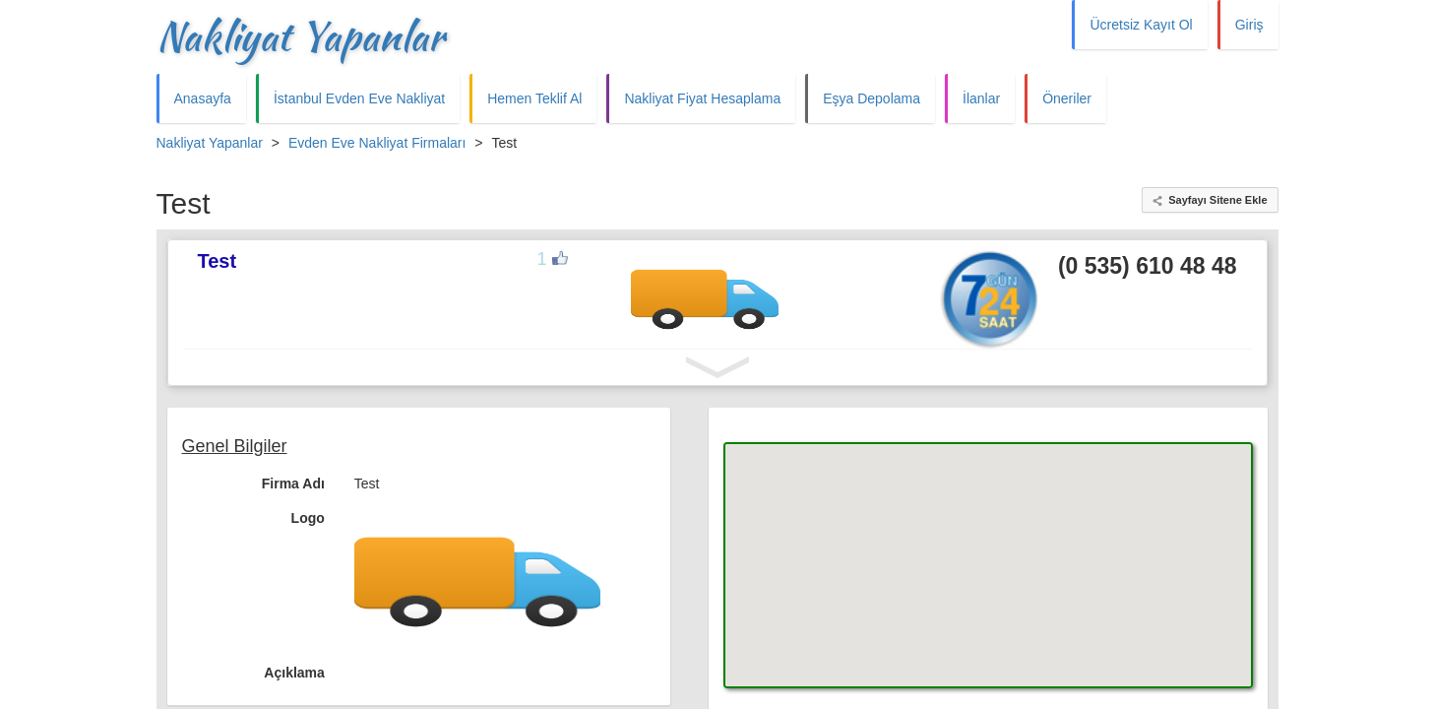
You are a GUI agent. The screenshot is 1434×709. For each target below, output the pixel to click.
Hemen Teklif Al (534, 98)
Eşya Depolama (871, 98)
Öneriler (1066, 98)
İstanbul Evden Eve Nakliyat (359, 98)
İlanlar (981, 98)
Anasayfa (202, 98)
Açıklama (294, 672)
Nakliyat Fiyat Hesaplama (702, 98)
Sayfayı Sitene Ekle (1217, 200)
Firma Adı (293, 483)
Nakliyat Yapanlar (300, 36)
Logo (308, 518)
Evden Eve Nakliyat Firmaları (377, 143)
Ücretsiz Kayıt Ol (1141, 24)
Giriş (1249, 24)
